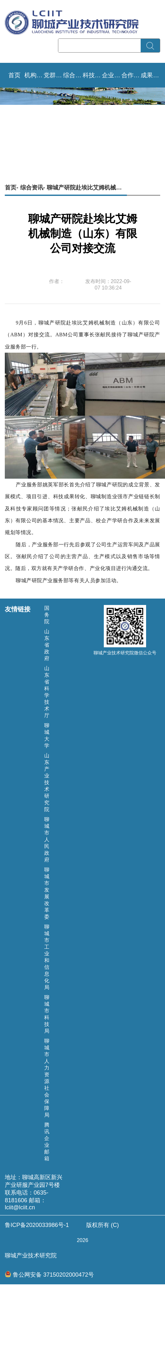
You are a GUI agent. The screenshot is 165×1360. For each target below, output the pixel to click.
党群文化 (53, 75)
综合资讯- (32, 187)
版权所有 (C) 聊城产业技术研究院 (82, 1240)
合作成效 (131, 75)
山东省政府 (46, 645)
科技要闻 (92, 75)
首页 (14, 75)
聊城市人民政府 (46, 839)
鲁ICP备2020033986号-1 (37, 1225)
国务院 (46, 614)
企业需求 (111, 75)
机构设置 (34, 75)
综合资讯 (73, 75)
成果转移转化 (150, 75)
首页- (11, 187)
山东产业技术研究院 (46, 782)
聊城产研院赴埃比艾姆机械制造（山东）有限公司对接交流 (87, 187)
